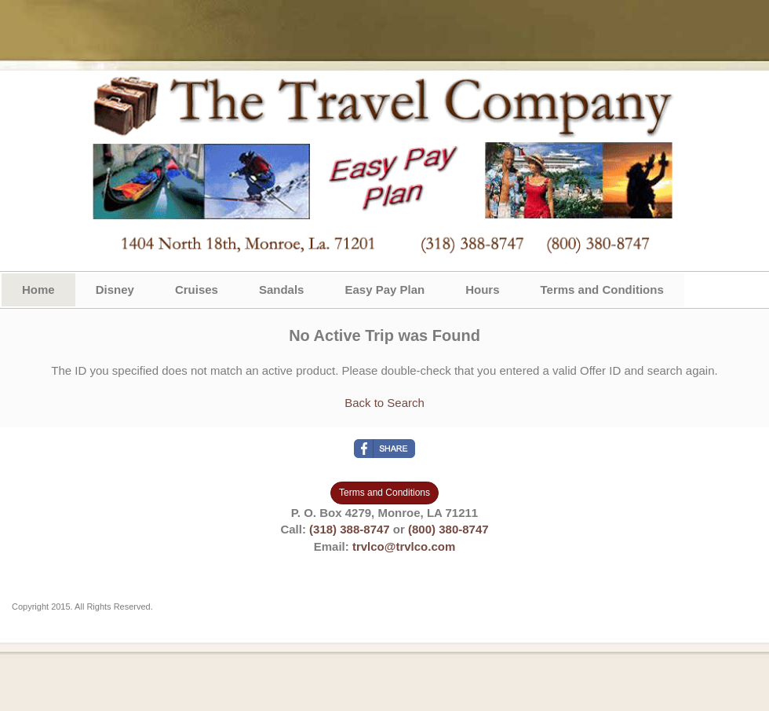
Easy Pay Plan (384, 289)
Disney (115, 289)
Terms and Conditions (602, 289)
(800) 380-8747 (448, 529)
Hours (482, 289)
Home (38, 289)
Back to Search (384, 402)
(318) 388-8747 (349, 529)
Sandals (281, 289)
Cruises (196, 289)
